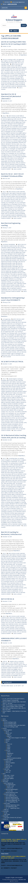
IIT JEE (5, 813)
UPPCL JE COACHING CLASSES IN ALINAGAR (15, 84)
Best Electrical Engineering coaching (16, 255)
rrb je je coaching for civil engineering (14, 148)
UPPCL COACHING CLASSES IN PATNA (16, 210)
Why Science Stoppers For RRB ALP (17, 737)
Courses (5, 728)
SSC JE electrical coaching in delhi (15, 161)
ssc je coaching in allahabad (13, 78)
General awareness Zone (12, 792)
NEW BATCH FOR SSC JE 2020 (11, 70)
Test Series (5, 781)
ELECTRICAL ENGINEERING (15, 61)
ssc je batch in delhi (8, 72)
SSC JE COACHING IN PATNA (17, 80)
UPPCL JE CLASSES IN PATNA (16, 422)
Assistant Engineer (8, 759)
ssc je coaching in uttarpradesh (17, 81)
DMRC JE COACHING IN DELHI (13, 399)
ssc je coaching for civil (11, 153)
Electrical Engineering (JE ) (12, 789)
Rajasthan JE (10, 753)
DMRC (8, 748)
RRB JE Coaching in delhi (11, 62)
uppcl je (20, 664)
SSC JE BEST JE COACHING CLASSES (12, 152)
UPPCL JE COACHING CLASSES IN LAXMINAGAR (12, 86)
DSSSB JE (8, 739)
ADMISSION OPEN (12, 4)
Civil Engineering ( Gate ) (11, 806)
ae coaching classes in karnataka (16, 463)
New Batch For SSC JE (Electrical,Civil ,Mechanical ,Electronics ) (11, 96)
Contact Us (5, 819)
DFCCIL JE (9, 744)
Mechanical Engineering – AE (12, 800)
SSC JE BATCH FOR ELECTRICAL (12, 361)
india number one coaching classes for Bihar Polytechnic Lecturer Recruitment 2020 (13, 407)
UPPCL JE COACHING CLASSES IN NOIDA (17, 290)
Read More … (6, 113)
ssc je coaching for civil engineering (18, 75)
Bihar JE (9, 756)
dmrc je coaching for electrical (11, 489)
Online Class (6, 780)
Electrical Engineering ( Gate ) (13, 805)
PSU (7, 742)
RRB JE (8, 734)
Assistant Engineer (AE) (9, 794)
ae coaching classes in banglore (18, 460)
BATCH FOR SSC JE (16, 64)
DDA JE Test (10, 787)
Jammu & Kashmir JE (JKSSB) (14, 758)
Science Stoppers (14, 20)
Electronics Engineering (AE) (12, 798)
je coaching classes (14, 408)
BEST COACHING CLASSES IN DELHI (9, 246)
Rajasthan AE (9, 766)
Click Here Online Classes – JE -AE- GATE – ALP (12, 685)
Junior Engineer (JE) (8, 783)
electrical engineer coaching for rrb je (16, 325)
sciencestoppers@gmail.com (18, 2)
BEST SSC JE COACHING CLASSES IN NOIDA (17, 127)
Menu (13, 31)
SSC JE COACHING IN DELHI (7, 158)
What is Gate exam (8, 777)
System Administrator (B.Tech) (8, 162)
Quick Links (5, 7)
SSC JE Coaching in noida (10, 722)
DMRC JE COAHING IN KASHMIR (10, 404)
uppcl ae (7, 663)
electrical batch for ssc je (7, 141)
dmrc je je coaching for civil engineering (16, 139)
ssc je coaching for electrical (7, 76)
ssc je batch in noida (18, 72)
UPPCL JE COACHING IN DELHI (18, 355)
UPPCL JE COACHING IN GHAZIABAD (9, 675)
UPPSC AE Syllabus (10, 762)
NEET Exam (7, 814)
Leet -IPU (8, 772)
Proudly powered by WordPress (10, 879)
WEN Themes (14, 881)
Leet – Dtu (8, 770)
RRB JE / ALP (9, 733)
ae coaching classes (12, 458)
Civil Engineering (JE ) (11, 784)
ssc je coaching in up (9, 159)
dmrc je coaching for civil (7, 131)
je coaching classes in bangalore (12, 502)
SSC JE (19, 62)
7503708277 (7, 2)
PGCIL (8, 745)
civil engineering (20, 59)
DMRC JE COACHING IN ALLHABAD (14, 133)
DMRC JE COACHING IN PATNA (8, 136)
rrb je (21, 144)
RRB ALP (9, 736)
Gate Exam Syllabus (9, 778)
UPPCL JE (5, 661)
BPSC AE (8, 767)
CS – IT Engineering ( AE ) (12, 802)
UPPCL (9, 752)
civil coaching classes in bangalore (14, 486)
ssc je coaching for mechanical (13, 415)
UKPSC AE (8, 761)
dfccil (2, 61)
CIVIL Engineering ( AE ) (11, 795)
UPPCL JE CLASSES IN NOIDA (7, 212)
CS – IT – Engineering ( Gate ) (13, 808)
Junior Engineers (8, 730)
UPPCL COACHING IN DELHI (11, 664)
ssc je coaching (17, 73)
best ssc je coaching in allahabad (9, 128)
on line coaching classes (20, 505)
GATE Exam (7, 803)
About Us (5, 720)
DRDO (8, 747)
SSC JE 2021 (5, 150)
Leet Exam (6, 769)
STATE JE (8, 750)
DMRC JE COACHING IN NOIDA (18, 134)
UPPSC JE (9, 755)
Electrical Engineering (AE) (12, 797)
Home (4, 719)
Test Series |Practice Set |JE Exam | (13, 817)
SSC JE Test (10, 791)
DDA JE (7, 741)
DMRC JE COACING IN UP (11, 137)
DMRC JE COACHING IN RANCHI (8, 402)
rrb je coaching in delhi (13, 147)
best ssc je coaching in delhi (9, 59)
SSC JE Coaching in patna (10, 723)
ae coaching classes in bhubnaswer (9, 461)
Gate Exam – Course (9, 775)
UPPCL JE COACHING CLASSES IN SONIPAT (10, 291)
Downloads (5, 816)
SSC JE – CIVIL (10, 786)
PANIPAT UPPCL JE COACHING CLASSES (10, 507)
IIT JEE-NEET (6, 811)
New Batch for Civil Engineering (18, 328)
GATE (4, 773)
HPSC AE (8, 764)
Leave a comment (17, 169)
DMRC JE (6, 61)
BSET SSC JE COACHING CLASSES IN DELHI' (15, 130)
